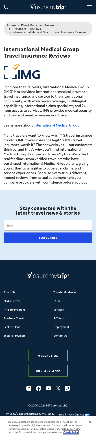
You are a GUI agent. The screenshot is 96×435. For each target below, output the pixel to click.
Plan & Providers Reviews (38, 25)
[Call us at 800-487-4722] (6, 7)
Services (58, 309)
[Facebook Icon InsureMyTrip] (38, 388)
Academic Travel (14, 318)
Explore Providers (14, 335)
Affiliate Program (14, 309)
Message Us (48, 355)
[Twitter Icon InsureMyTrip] (58, 388)
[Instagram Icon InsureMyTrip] (28, 388)
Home (11, 25)
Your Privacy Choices (74, 414)
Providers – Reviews (27, 29)
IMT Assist (59, 318)
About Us (9, 292)
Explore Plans (12, 327)
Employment (61, 327)
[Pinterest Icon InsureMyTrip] (67, 388)
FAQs (56, 301)
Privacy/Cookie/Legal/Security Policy (30, 414)
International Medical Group (57, 124)
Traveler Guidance (64, 292)
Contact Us (60, 335)
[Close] (90, 424)
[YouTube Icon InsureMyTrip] (48, 388)
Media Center (12, 301)
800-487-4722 (48, 371)
